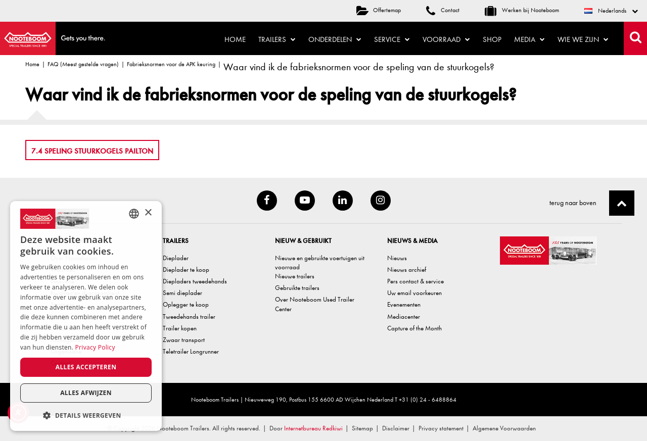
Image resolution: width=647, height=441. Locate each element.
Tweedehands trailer (189, 316)
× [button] (148, 213)
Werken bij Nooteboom (522, 10)
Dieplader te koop (186, 269)
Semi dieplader (182, 293)
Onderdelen (334, 39)
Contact (442, 10)
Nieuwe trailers (294, 276)
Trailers (277, 39)
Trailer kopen (180, 328)
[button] (86, 415)
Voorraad (446, 39)
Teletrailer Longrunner (191, 351)
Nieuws (397, 258)
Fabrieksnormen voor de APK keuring (171, 64)
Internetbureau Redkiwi (313, 428)
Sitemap (362, 428)
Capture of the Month (414, 328)
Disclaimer (395, 428)
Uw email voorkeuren (414, 293)
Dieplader (176, 258)
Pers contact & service (415, 281)
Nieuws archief (406, 269)
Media (529, 39)
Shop (492, 39)
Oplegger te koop (186, 304)
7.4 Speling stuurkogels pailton (92, 151)
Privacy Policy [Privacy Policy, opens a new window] (95, 347)
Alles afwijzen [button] (86, 392)
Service (392, 39)
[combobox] (134, 214)
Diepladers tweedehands (195, 281)
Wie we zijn (583, 39)
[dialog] (86, 316)
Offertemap (378, 10)
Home (235, 39)
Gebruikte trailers (297, 287)
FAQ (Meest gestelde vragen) (83, 64)
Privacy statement (441, 428)
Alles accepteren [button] (86, 367)
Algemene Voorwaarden (504, 428)
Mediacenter (403, 316)
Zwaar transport (184, 340)
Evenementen (404, 304)
